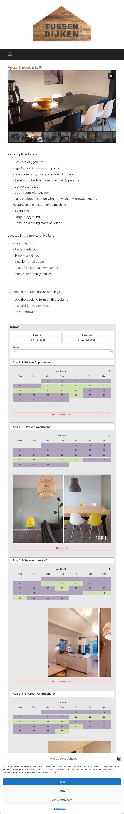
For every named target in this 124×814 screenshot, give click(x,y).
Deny (62, 790)
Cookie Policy (60, 808)
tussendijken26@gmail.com (33, 305)
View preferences (62, 799)
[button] (119, 758)
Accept (62, 781)
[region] (62, 106)
